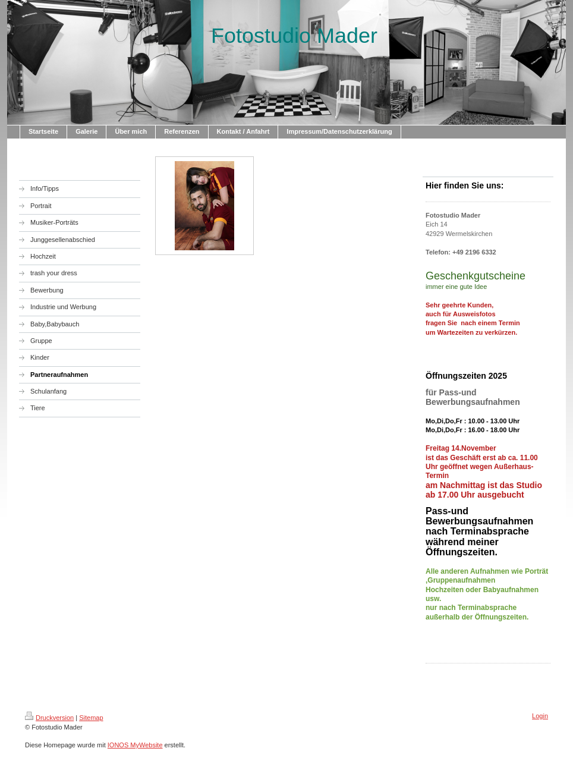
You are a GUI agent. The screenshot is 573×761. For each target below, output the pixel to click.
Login (540, 715)
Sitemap (91, 717)
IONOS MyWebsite (135, 745)
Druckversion (49, 717)
